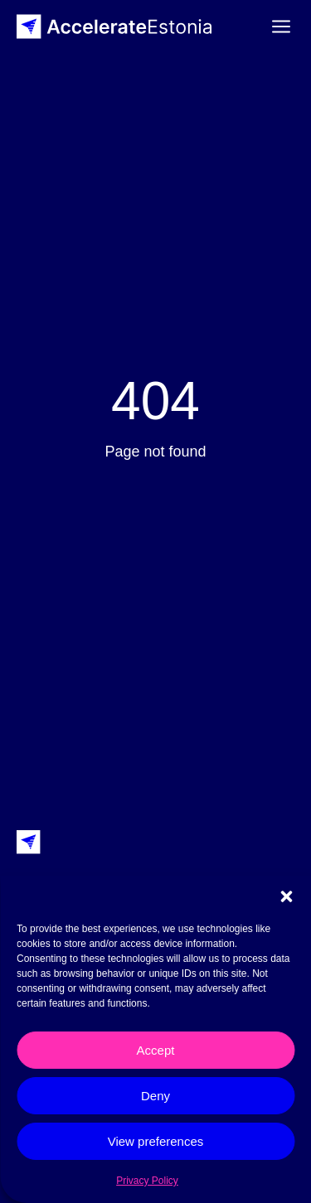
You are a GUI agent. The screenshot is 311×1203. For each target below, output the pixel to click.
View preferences (156, 1141)
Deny (155, 1096)
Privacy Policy (147, 1180)
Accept (156, 1050)
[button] (286, 896)
